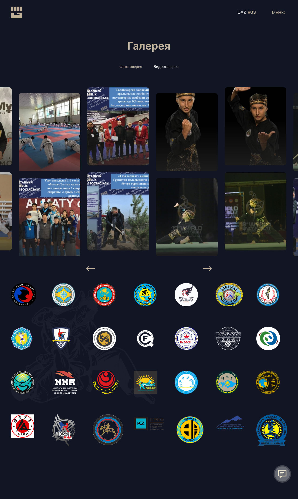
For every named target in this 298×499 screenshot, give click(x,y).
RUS (252, 12)
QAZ (241, 12)
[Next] (207, 269)
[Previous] (90, 269)
